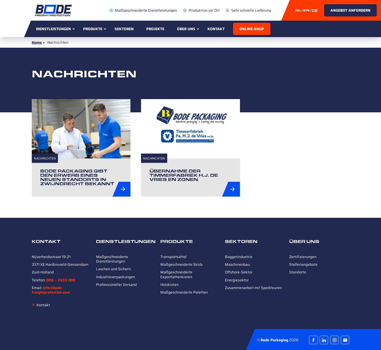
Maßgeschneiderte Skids (181, 264)
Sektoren (124, 29)
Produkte (92, 29)
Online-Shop (251, 29)
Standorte (297, 272)
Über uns (186, 29)
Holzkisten (169, 284)
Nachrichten (45, 158)
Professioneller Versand (116, 284)
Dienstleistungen (53, 29)
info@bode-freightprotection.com (51, 290)
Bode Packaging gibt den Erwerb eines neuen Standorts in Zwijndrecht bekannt (77, 177)
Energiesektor (237, 280)
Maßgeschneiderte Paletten (184, 292)
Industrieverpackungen (115, 277)
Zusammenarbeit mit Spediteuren (253, 288)
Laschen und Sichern (113, 269)
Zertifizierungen (302, 257)
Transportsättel (173, 257)
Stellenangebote (303, 264)
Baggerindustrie (238, 257)
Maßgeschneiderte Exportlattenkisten (176, 274)
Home (37, 42)
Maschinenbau (237, 264)
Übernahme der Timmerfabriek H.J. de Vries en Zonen (183, 175)
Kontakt (216, 29)
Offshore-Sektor (238, 272)
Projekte (155, 29)
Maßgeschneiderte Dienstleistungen (112, 259)
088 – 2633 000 (60, 280)
